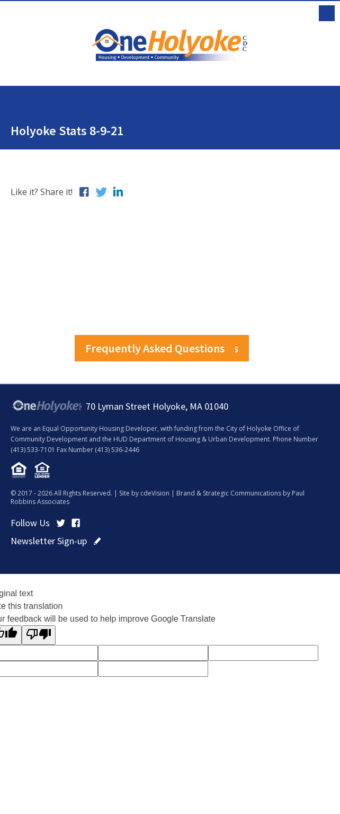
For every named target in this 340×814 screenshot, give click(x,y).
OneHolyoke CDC (170, 45)
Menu (327, 13)
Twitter (61, 523)
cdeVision (154, 493)
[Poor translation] (39, 635)
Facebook (75, 523)
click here (97, 541)
